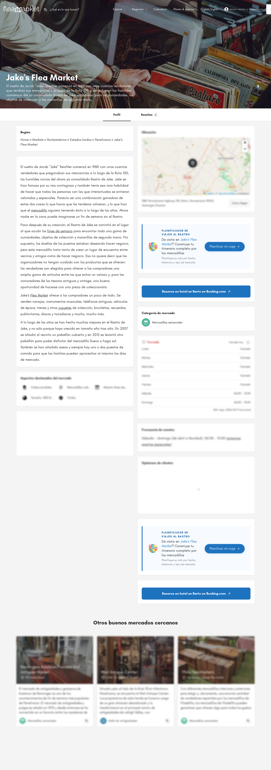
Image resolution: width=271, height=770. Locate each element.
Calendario (160, 9)
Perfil (116, 115)
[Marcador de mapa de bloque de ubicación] (192, 163)
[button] (196, 166)
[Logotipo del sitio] (21, 9)
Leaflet (208, 193)
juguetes (64, 308)
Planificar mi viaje (225, 246)
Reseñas (149, 115)
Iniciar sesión (238, 9)
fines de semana (60, 231)
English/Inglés (209, 9)
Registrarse (256, 9)
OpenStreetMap (227, 193)
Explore (117, 9)
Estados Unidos (80, 140)
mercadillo (39, 210)
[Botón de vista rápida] (86, 721)
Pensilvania (103, 140)
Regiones (138, 9)
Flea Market (39, 295)
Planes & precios (183, 9)
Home (25, 140)
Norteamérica (57, 140)
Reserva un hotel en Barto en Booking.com (194, 291)
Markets (38, 140)
